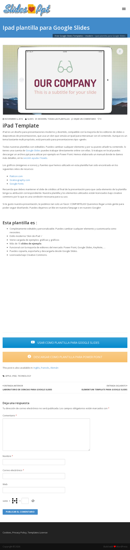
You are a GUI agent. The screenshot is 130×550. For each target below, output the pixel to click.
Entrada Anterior (27, 387)
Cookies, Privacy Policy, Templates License (25, 532)
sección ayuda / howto (35, 158)
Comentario (10, 415)
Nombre (8, 456)
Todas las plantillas (58, 119)
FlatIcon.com (16, 176)
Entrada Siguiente (104, 387)
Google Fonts (17, 183)
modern (42, 119)
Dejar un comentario (85, 119)
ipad (14, 376)
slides (30, 119)
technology (24, 376)
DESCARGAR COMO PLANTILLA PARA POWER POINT (65, 357)
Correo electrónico (13, 470)
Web (5, 484)
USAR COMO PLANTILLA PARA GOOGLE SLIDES (65, 343)
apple (8, 376)
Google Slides (33, 150)
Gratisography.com (20, 180)
